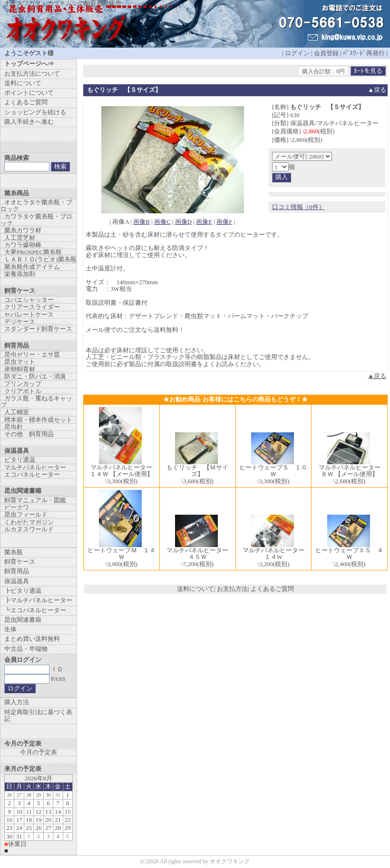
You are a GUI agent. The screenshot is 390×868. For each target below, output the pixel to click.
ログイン (297, 53)
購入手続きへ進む (29, 121)
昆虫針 (13, 426)
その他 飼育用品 (29, 434)
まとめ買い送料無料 (32, 638)
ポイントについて (29, 92)
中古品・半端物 (26, 648)
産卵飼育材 (19, 369)
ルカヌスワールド (29, 529)
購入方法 (16, 702)
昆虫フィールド (26, 514)
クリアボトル (22, 391)
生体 (10, 629)
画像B (141, 221)
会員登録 (326, 53)
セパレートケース (29, 314)
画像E (204, 221)
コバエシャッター (29, 299)
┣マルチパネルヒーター (38, 600)
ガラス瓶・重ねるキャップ (36, 402)
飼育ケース (19, 561)
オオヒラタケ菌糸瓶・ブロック (36, 205)
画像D (183, 221)
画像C (162, 221)
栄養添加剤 (19, 274)
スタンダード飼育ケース (38, 328)
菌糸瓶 (13, 552)
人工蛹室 (16, 412)
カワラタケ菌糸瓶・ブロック (36, 220)
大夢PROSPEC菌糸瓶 (33, 252)
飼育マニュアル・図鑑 (35, 500)
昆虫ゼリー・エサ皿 (32, 354)
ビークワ (16, 507)
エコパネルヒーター (32, 474)
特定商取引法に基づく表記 (38, 715)
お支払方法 (232, 588)
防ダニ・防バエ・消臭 (35, 376)
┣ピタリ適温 (22, 590)
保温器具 (16, 581)
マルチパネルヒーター (35, 467)
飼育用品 (16, 571)
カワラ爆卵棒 (22, 245)
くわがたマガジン (29, 522)
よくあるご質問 (272, 588)
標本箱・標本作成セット (38, 419)
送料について (195, 588)
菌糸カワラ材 (22, 230)
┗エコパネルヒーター (35, 610)
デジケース (19, 321)
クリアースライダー (32, 306)
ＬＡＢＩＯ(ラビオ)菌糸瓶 (40, 259)
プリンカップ (22, 383)
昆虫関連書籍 (22, 619)
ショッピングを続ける (35, 112)
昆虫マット (19, 361)
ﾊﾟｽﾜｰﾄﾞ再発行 (364, 53)
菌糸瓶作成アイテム (32, 266)
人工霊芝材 (19, 237)
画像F (224, 221)
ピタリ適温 (19, 459)
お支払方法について (32, 73)
